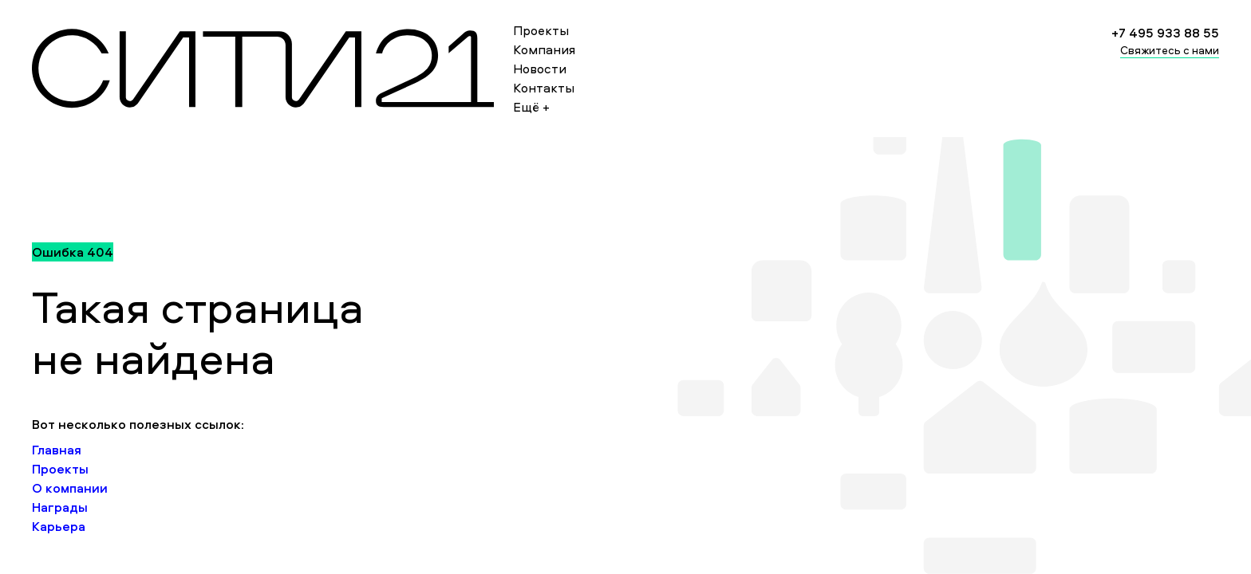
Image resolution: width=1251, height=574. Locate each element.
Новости (539, 69)
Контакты (543, 88)
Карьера (58, 526)
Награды (60, 507)
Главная (56, 449)
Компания (544, 49)
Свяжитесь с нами (1169, 49)
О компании (70, 488)
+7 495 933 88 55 (1165, 32)
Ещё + (531, 107)
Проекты (541, 30)
